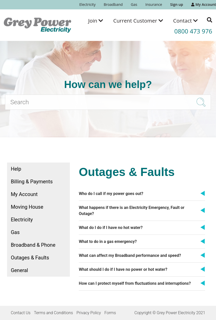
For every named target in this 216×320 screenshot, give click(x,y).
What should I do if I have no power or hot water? (123, 269)
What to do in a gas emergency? (108, 241)
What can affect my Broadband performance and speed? (130, 255)
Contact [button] (185, 20)
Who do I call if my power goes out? (111, 193)
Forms (110, 312)
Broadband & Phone (33, 245)
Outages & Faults (30, 258)
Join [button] (95, 20)
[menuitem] (87, 4)
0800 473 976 (193, 31)
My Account (203, 4)
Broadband (113, 4)
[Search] (108, 102)
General (19, 270)
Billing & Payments (32, 182)
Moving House (27, 207)
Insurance (153, 4)
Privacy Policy (88, 312)
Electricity (87, 4)
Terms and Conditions (53, 312)
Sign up (176, 4)
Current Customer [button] (138, 20)
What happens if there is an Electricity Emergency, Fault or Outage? (131, 210)
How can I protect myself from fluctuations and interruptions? (135, 283)
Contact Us (21, 312)
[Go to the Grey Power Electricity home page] (37, 25)
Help (16, 169)
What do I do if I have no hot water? (111, 227)
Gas (134, 4)
